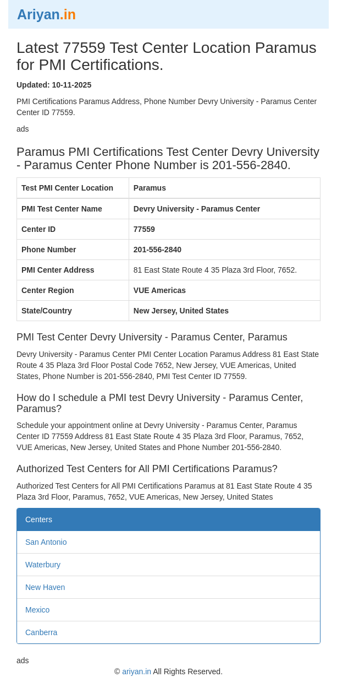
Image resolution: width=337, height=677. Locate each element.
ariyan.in (136, 671)
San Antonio (46, 542)
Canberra (41, 632)
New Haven (45, 587)
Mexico (37, 609)
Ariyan (46, 14)
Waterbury (42, 564)
